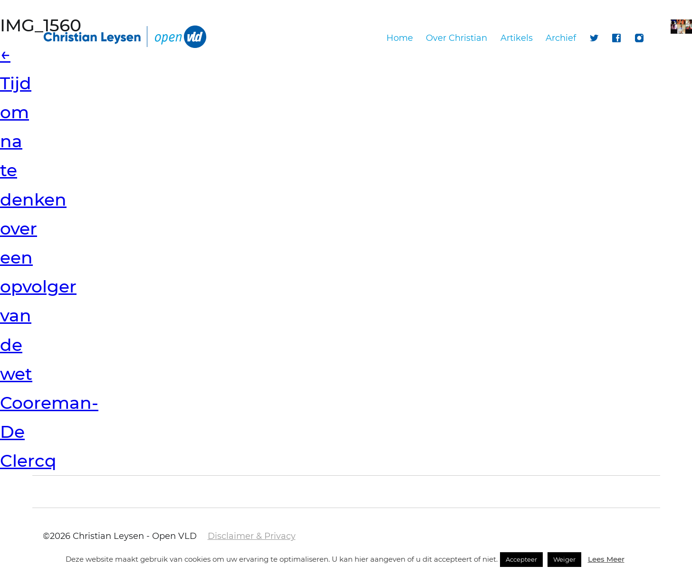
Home (399, 38)
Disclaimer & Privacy (252, 536)
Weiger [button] (564, 559)
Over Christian (456, 38)
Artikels (516, 38)
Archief (561, 38)
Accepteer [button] (521, 559)
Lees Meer (606, 559)
